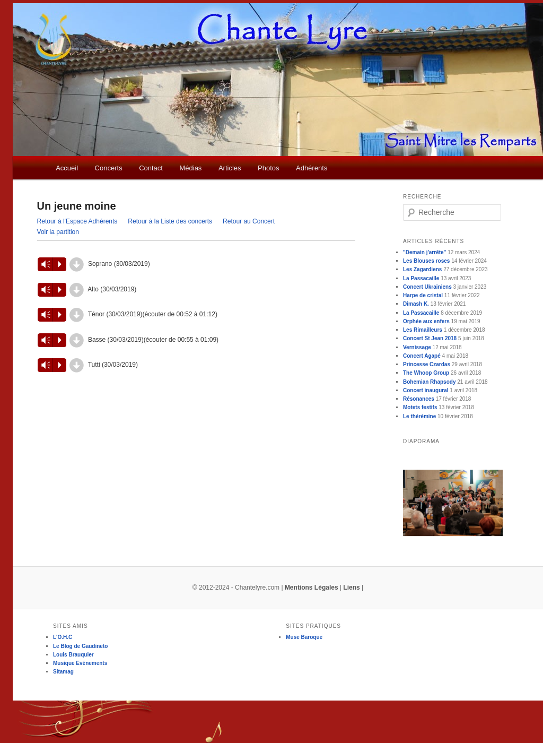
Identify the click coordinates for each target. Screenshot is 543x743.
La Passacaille (421, 278)
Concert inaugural (426, 390)
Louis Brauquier (73, 655)
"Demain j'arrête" (424, 252)
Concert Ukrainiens (427, 287)
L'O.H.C (62, 637)
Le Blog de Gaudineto (80, 646)
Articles (229, 168)
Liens (351, 587)
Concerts (108, 168)
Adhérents (311, 168)
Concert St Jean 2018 (430, 338)
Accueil (67, 168)
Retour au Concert (249, 221)
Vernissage (417, 347)
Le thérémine (419, 416)
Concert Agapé (422, 356)
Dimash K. (416, 304)
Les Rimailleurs (422, 330)
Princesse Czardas (426, 364)
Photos (268, 168)
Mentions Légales (311, 587)
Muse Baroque (304, 637)
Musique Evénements (80, 663)
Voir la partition (58, 232)
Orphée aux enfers (426, 321)
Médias (190, 168)
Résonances (418, 399)
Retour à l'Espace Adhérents (77, 221)
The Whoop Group (426, 373)
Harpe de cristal (423, 295)
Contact (151, 168)
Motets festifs (420, 407)
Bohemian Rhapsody (429, 382)
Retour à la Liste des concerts (170, 221)
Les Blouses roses (426, 261)
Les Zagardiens (422, 269)
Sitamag (63, 672)
